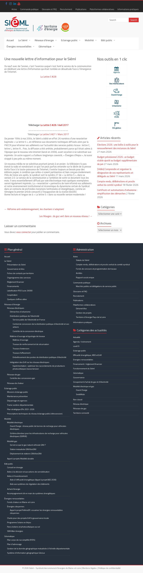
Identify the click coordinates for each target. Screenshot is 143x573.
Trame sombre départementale (20, 404)
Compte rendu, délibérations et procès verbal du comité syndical (116, 183)
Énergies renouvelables (19, 46)
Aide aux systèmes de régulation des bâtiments (29, 484)
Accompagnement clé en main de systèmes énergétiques (31, 493)
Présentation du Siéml (16, 264)
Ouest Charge (81, 390)
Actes (14, 9)
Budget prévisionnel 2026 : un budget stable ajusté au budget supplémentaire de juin (117, 160)
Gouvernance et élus (15, 268)
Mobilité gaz (12, 441)
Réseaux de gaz (13, 374)
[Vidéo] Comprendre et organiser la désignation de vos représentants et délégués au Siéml (115, 172)
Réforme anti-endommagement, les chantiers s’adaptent (34, 209)
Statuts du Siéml (82, 260)
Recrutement (66, 9)
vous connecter (23, 232)
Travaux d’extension (21, 348)
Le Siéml (22, 40)
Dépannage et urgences (17, 400)
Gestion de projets (84, 312)
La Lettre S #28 (48, 76)
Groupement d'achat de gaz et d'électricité (90, 381)
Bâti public (106, 40)
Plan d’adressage (14, 544)
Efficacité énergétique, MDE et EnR (87, 355)
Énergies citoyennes (15, 506)
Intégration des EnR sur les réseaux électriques (29, 362)
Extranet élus (81, 308)
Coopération (12, 294)
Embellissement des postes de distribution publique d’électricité (39, 357)
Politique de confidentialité (109, 568)
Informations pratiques (128, 9)
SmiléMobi (80, 394)
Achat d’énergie (13, 489)
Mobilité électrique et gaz (83, 386)
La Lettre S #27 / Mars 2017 (54, 134)
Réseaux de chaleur (15, 383)
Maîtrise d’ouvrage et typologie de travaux (27, 336)
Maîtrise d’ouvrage (20, 339)
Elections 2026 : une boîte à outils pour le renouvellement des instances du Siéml (117, 146)
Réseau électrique (80, 403)
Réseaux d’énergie (44, 40)
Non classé (77, 399)
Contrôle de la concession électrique (28, 331)
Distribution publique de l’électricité (24, 316)
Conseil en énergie (15, 467)
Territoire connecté (81, 412)
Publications (81, 9)
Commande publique (29, 9)
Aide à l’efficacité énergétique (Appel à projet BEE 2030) (33, 479)
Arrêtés (79, 273)
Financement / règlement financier (87, 364)
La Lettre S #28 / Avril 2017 (54, 125)
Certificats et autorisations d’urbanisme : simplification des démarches (117, 192)
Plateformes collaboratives (102, 9)
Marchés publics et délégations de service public (96, 286)
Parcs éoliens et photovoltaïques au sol (23, 526)
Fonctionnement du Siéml (84, 368)
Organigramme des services (19, 277)
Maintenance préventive (17, 396)
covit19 (76, 346)
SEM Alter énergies (15, 531)
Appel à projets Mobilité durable (20, 458)
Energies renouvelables (83, 359)
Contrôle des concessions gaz (22, 378)
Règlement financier (15, 281)
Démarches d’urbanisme (20, 311)
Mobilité (89, 40)
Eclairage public (69, 40)
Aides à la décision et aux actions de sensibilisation (28, 471)
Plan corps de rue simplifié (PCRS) (21, 539)
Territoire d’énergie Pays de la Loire (91, 317)
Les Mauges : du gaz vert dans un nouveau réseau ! (65, 216)
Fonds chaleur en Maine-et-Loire (21, 502)
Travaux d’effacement (21, 352)
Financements (13, 286)
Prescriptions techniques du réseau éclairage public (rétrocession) (34, 413)
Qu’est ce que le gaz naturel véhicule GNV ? (28, 444)
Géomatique (45, 46)
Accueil (10, 40)
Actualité (76, 337)
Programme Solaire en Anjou (19, 522)
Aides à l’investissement (17, 476)
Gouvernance (78, 377)
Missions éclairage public (17, 391)
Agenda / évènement (82, 341)
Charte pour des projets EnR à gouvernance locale (28, 518)
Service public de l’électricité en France (29, 319)
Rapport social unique (85, 277)
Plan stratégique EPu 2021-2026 (20, 409)
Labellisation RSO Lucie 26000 (19, 290)
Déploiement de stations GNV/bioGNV (26, 453)
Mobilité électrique (15, 422)
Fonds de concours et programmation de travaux (96, 268)
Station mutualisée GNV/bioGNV (23, 449)
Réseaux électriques (15, 308)
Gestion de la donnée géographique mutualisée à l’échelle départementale (38, 548)
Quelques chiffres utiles (17, 299)
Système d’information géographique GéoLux (26, 552)
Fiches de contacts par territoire (20, 273)
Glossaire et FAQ (49, 9)
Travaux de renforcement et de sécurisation (31, 344)
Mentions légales (89, 568)
